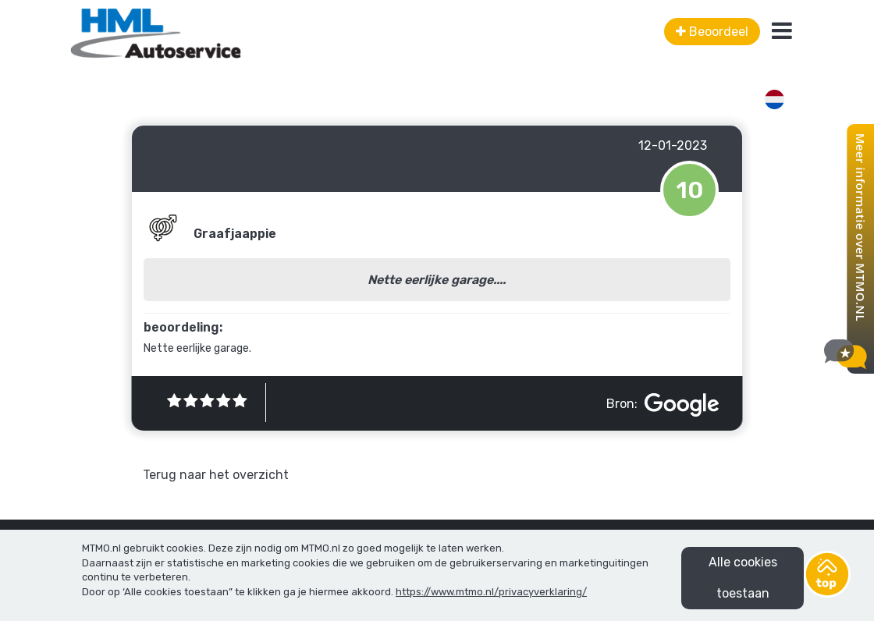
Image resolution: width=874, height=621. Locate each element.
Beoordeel (712, 31)
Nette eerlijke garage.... (437, 279)
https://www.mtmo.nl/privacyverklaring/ (491, 592)
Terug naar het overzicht (216, 474)
